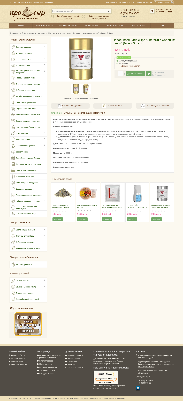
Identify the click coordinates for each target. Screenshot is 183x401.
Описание (56, 113)
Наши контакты (45, 364)
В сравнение (160, 75)
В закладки (159, 72)
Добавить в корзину (135, 74)
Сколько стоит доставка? (70, 106)
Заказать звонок (127, 17)
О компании (72, 361)
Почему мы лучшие (144, 2)
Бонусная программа (48, 367)
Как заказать (111, 2)
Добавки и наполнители (33, 33)
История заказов (18, 358)
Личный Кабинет (18, 355)
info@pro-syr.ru (144, 377)
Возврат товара (73, 358)
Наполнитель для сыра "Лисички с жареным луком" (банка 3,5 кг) (80, 33)
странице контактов (146, 367)
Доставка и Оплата (126, 2)
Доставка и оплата (47, 370)
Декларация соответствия (91, 113)
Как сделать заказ (46, 374)
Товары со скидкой (75, 355)
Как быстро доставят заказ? (155, 106)
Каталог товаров (46, 361)
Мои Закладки (17, 361)
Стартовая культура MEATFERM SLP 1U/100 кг (112, 207)
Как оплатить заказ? (112, 106)
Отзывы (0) (70, 113)
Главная (14, 33)
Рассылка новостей (19, 365)
